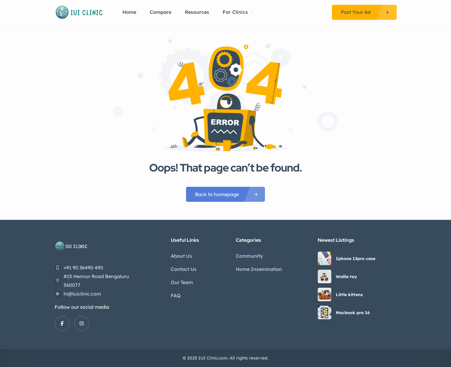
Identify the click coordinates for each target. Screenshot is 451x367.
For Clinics (238, 12)
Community (249, 256)
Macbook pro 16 (353, 313)
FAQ (176, 296)
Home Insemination (259, 269)
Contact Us (184, 269)
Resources (197, 12)
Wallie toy (346, 276)
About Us (181, 256)
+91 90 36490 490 (83, 268)
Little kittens (349, 295)
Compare (160, 12)
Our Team (182, 282)
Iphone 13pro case (355, 258)
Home (129, 12)
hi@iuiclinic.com (82, 294)
